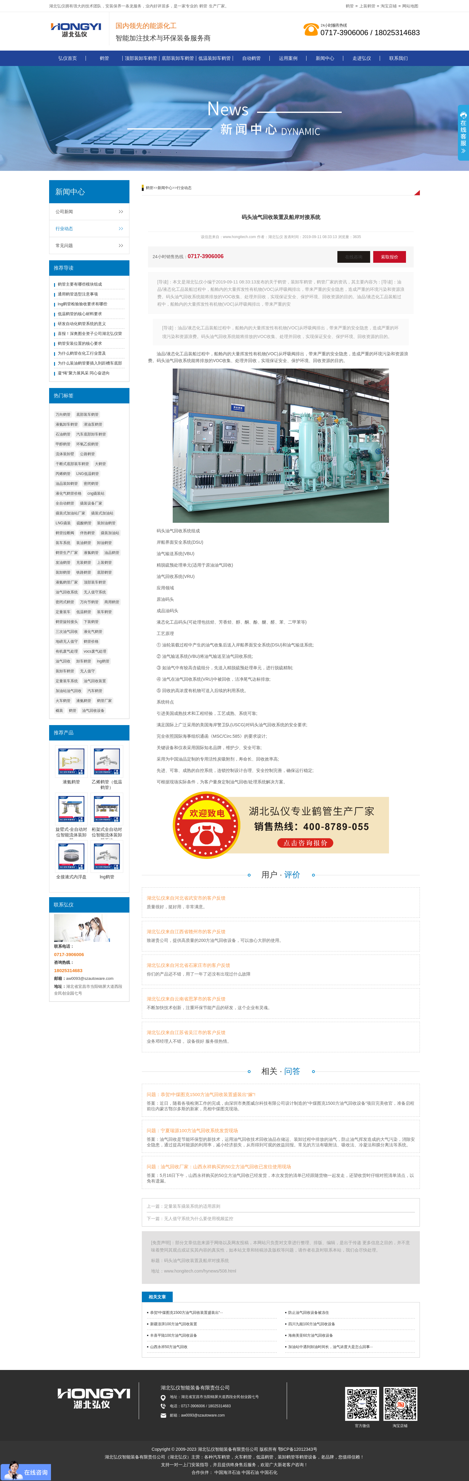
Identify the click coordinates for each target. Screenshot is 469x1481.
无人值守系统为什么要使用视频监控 (198, 1218)
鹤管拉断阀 (65, 533)
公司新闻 (64, 211)
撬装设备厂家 (91, 503)
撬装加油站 (110, 533)
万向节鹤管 (89, 602)
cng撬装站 (95, 493)
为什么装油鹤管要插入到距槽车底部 (90, 363)
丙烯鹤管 (63, 474)
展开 (463, 133)
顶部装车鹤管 (95, 582)
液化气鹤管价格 (69, 493)
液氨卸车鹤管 (67, 424)
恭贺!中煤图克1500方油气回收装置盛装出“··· (186, 1312)
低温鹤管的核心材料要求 (80, 313)
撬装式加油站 (102, 513)
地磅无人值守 (67, 641)
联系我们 (398, 58)
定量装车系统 (67, 681)
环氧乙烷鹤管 (87, 444)
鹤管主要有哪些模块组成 (80, 284)
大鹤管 (100, 464)
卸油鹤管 (104, 543)
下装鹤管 (91, 622)
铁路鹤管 (83, 572)
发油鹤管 (63, 562)
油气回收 (63, 661)
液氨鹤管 (83, 701)
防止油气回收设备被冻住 (308, 1312)
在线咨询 (353, 256)
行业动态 (64, 228)
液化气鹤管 (93, 631)
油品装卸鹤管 (67, 483)
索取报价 (389, 256)
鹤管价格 (91, 641)
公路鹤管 (87, 454)
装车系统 (63, 543)
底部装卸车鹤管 (178, 58)
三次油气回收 (67, 631)
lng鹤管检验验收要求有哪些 (82, 304)
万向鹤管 (63, 414)
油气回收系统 (67, 592)
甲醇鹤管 (63, 444)
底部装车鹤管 (87, 414)
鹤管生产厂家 (67, 553)
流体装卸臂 (65, 454)
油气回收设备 (93, 710)
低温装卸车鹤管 (214, 58)
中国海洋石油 (227, 1472)
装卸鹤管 (63, 572)
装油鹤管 (83, 543)
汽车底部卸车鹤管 (91, 434)
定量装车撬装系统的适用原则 (192, 1206)
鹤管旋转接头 (67, 622)
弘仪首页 (67, 58)
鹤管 (203, 6)
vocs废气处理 (95, 651)
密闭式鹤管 (65, 602)
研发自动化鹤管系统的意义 (82, 323)
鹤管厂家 (104, 701)
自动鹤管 (251, 58)
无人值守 (87, 671)
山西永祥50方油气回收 (169, 1347)
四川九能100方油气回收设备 (311, 1324)
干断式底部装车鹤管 (72, 464)
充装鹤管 (83, 562)
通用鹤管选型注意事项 (78, 294)
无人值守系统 (95, 592)
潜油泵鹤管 (93, 424)
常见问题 (64, 245)
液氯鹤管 (91, 553)
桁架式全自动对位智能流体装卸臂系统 (107, 835)
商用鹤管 (111, 602)
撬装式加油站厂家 (70, 513)
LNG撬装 (63, 523)
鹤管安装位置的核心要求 (80, 343)
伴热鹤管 (87, 533)
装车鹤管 (104, 612)
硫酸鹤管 (84, 523)
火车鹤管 (63, 701)
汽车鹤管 (94, 691)
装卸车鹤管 (65, 671)
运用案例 (288, 58)
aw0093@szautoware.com (89, 978)
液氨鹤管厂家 (67, 582)
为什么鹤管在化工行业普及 (82, 353)
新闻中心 (325, 58)
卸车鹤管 (83, 661)
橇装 (59, 710)
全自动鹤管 (65, 503)
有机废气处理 (67, 651)
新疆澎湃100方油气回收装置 (173, 1324)
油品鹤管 (111, 553)
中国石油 (250, 1472)
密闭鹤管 (91, 483)
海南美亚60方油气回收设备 (310, 1335)
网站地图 (410, 6)
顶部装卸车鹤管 (141, 58)
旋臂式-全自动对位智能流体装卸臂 (71, 835)
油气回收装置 (95, 681)
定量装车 (63, 612)
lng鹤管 (103, 661)
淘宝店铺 (389, 6)
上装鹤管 (367, 6)
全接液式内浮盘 (71, 876)
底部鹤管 (104, 572)
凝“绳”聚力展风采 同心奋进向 (84, 373)
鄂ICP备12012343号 (298, 1449)
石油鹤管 (63, 434)
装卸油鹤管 (106, 523)
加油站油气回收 (69, 691)
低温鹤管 (83, 612)
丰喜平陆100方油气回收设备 (173, 1335)
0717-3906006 (206, 256)
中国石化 (268, 1472)
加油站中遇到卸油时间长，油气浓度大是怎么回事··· (330, 1347)
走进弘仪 (362, 58)
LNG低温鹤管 (87, 474)
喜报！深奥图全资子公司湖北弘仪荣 (90, 333)
